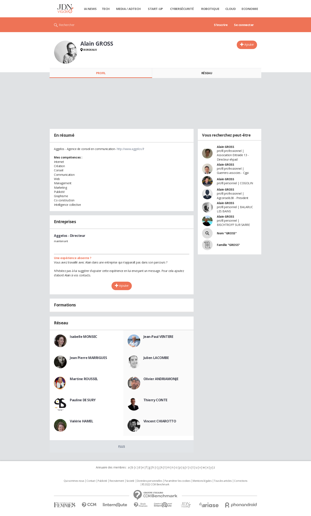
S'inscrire (221, 25)
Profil (101, 73)
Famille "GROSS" (228, 245)
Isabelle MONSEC (83, 336)
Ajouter (249, 44)
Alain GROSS (225, 147)
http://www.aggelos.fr (130, 149)
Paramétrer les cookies (177, 480)
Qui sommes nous (74, 480)
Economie (250, 9)
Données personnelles (149, 480)
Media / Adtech (128, 9)
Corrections (240, 480)
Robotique (210, 9)
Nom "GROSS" (227, 233)
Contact (91, 480)
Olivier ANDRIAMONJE (160, 379)
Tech (106, 9)
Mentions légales (202, 480)
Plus (121, 446)
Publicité (102, 480)
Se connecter (244, 25)
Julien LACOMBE (156, 357)
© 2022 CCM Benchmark (155, 484)
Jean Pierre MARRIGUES (88, 357)
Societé (130, 480)
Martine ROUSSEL (84, 379)
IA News (90, 9)
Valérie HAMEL (81, 421)
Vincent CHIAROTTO (159, 421)
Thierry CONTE (155, 400)
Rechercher (67, 25)
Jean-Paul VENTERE (158, 336)
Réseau (206, 73)
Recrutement (117, 480)
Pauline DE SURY (83, 400)
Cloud (230, 9)
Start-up (155, 9)
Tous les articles (223, 480)
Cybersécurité (182, 9)
